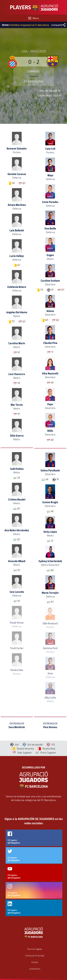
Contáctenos (34, 969)
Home (5, 24)
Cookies (34, 962)
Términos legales (34, 949)
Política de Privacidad (34, 955)
